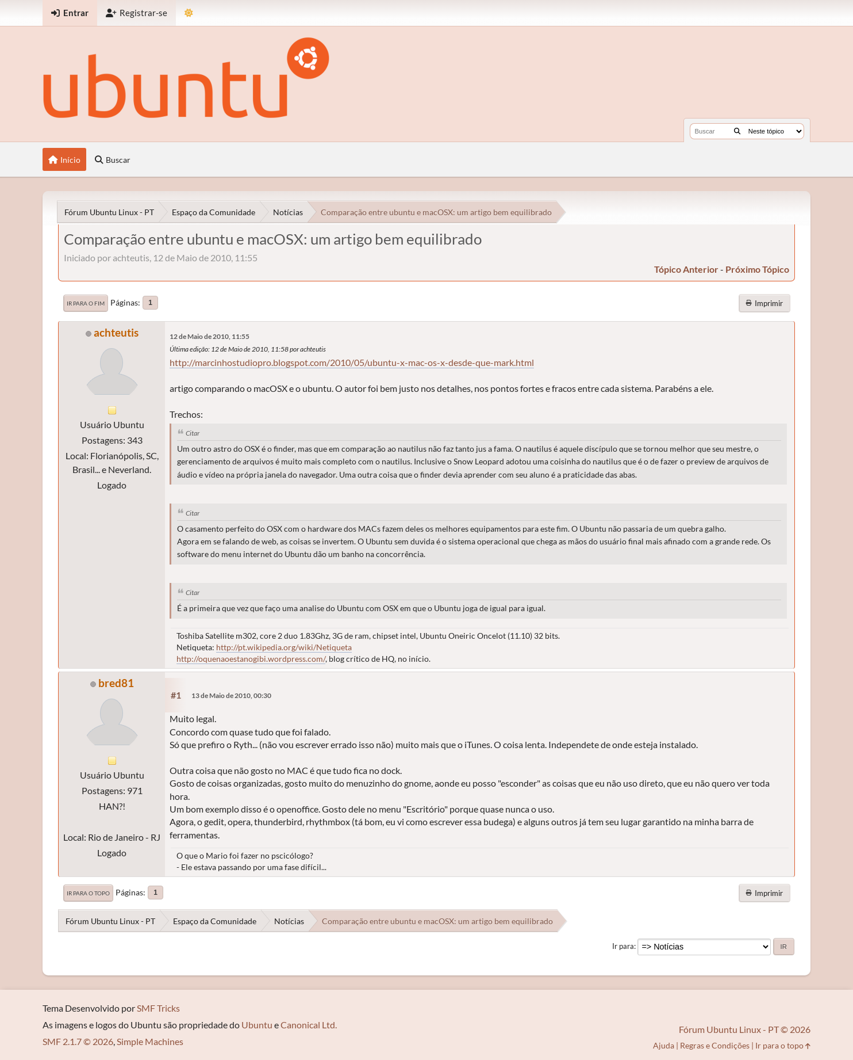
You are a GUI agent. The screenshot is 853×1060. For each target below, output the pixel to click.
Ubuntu (256, 1024)
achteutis (116, 332)
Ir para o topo (88, 893)
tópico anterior (686, 269)
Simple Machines (150, 1041)
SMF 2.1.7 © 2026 (78, 1041)
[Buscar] (737, 131)
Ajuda (663, 1045)
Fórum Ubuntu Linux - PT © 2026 (744, 1029)
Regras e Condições (715, 1045)
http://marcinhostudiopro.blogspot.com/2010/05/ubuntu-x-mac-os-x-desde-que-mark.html (352, 362)
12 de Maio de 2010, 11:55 (209, 336)
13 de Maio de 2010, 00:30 (231, 695)
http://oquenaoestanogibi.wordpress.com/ (250, 659)
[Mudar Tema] (189, 13)
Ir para (623, 946)
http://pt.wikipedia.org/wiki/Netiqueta (284, 647)
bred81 (116, 682)
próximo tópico (757, 269)
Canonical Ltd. (309, 1024)
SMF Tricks (158, 1007)
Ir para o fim (86, 303)
